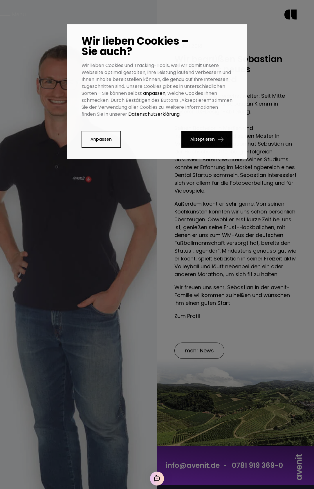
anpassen (154, 93)
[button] (206, 139)
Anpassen (101, 139)
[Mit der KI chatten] (157, 479)
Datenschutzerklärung (154, 114)
